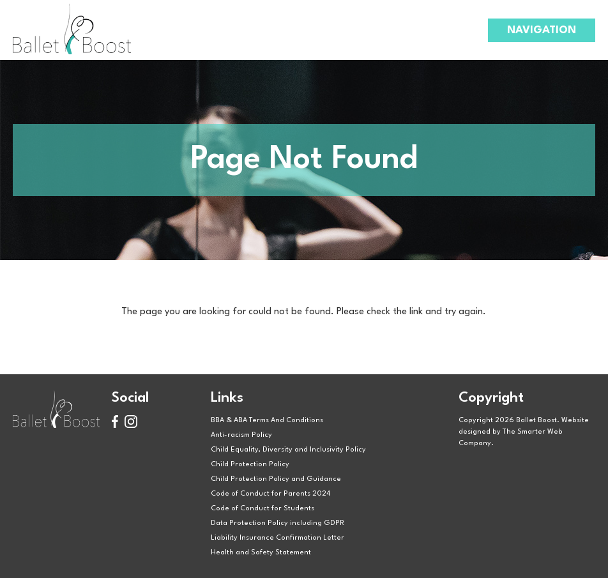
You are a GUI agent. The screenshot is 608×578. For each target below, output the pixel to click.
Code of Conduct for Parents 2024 (270, 494)
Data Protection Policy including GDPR (277, 523)
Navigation (541, 30)
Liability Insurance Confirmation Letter (277, 538)
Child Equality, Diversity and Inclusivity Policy (288, 449)
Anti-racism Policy (241, 435)
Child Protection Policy (250, 464)
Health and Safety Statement (261, 552)
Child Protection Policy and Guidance (276, 479)
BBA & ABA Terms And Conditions (267, 420)
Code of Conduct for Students (262, 508)
